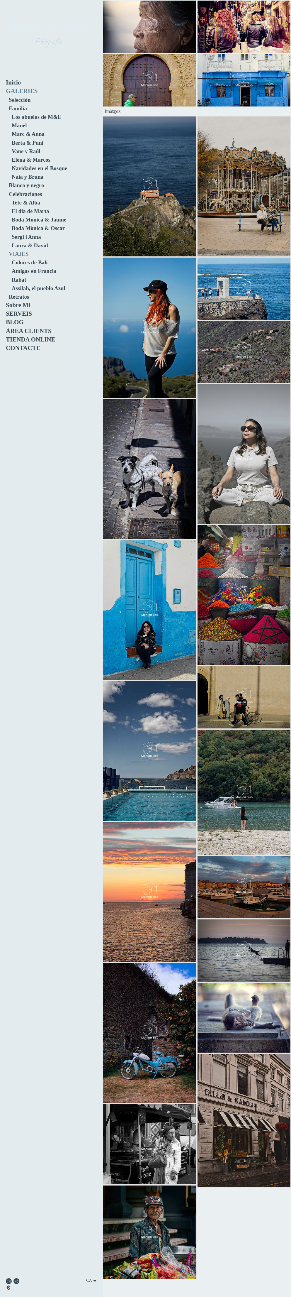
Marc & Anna (28, 134)
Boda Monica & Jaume (39, 220)
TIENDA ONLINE (30, 339)
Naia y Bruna (27, 177)
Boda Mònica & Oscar (38, 228)
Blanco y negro (26, 185)
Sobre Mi (18, 305)
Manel (19, 125)
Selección (20, 100)
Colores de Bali (29, 262)
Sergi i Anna (26, 237)
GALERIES (22, 90)
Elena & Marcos (31, 160)
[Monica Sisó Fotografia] (48, 55)
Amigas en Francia (34, 271)
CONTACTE (23, 347)
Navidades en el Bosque (39, 168)
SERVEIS (19, 313)
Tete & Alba (26, 202)
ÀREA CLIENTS (29, 330)
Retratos (19, 297)
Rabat (19, 280)
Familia (18, 108)
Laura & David (30, 245)
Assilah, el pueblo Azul (38, 288)
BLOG (15, 322)
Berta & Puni (27, 143)
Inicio (13, 82)
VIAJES (18, 254)
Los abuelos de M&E (37, 117)
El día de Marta (30, 211)
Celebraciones (25, 194)
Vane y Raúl (26, 151)
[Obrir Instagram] (9, 1281)
